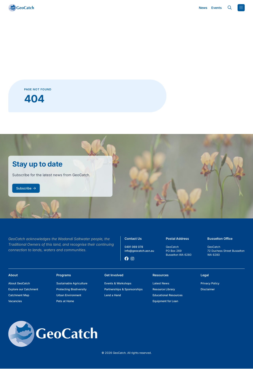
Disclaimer (208, 289)
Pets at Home (65, 301)
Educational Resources (168, 295)
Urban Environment (68, 295)
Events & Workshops (117, 283)
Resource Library (164, 289)
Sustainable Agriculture (71, 283)
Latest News (161, 283)
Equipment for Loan (165, 301)
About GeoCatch (19, 283)
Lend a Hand (112, 295)
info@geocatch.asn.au (139, 250)
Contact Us (133, 239)
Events (216, 7)
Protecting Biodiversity (71, 289)
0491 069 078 (134, 246)
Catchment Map (18, 295)
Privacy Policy (210, 283)
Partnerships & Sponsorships (123, 289)
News (203, 7)
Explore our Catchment (23, 289)
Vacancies (15, 301)
